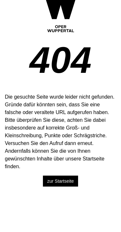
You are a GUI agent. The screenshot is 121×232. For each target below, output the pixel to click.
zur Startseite (60, 181)
